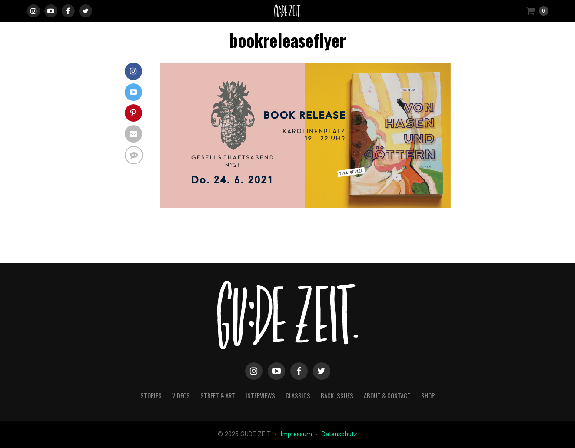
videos (181, 395)
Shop (428, 395)
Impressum (297, 434)
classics (298, 395)
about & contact (387, 395)
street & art (217, 395)
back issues (337, 395)
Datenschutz (339, 434)
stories (151, 395)
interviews (260, 395)
